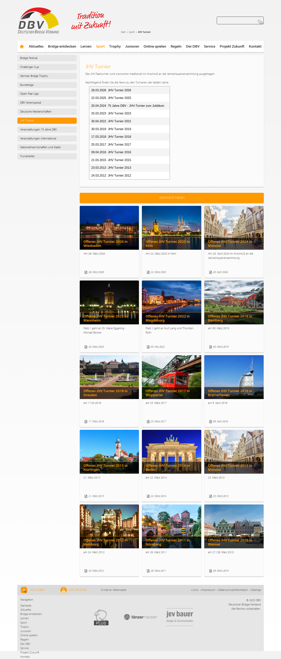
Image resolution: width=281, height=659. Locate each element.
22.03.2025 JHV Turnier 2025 (111, 97)
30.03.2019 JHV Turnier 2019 (111, 129)
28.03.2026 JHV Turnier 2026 (111, 90)
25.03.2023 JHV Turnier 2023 (111, 113)
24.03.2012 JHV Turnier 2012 (111, 175)
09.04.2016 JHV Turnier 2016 (111, 152)
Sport (131, 32)
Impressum (208, 590)
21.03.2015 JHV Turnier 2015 (111, 160)
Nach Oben (32, 590)
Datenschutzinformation (233, 590)
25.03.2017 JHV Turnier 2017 (111, 144)
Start (123, 32)
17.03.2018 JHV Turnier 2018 (111, 136)
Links (195, 590)
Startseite (25, 605)
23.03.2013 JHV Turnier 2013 (111, 167)
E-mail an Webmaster (114, 590)
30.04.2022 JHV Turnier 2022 (111, 121)
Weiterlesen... (126, 272)
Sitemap (256, 590)
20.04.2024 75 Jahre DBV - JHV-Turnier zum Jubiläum (127, 105)
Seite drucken (73, 590)
